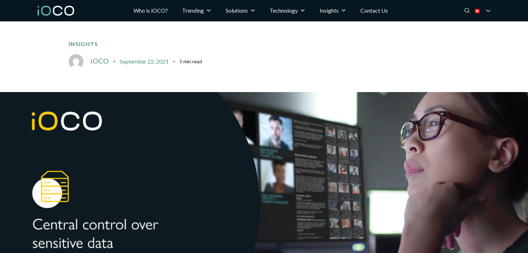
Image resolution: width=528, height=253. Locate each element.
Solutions (241, 11)
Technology (288, 11)
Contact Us (374, 10)
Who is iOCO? (150, 10)
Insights (333, 11)
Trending (197, 11)
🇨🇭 (487, 10)
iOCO (99, 61)
